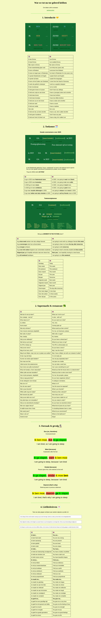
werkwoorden (50, 10)
